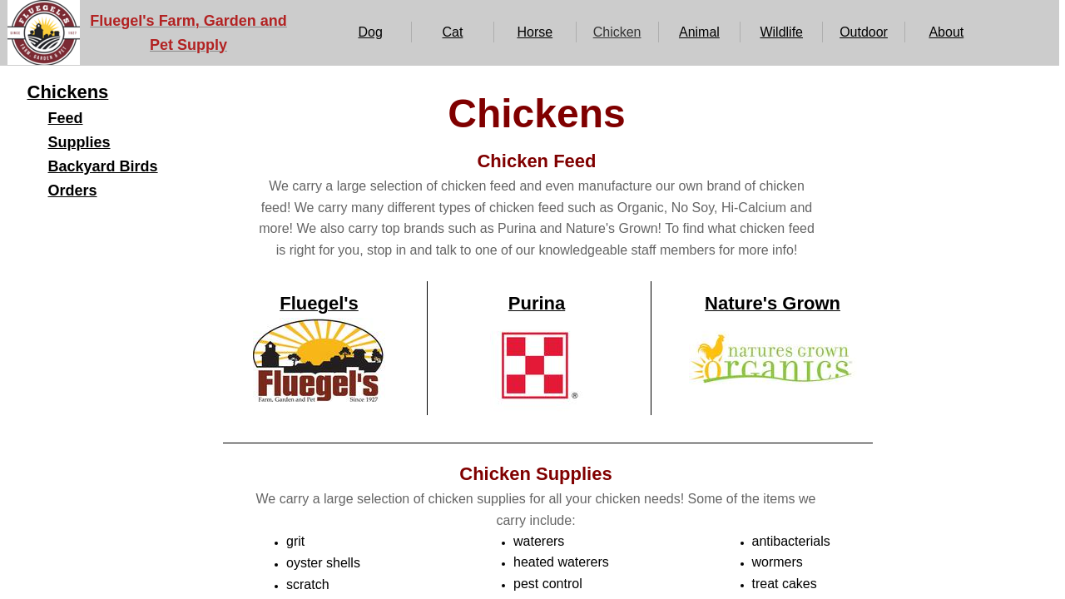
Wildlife (781, 32)
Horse (534, 32)
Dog (370, 32)
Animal (699, 32)
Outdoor (864, 32)
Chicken (617, 32)
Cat (453, 32)
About (946, 32)
